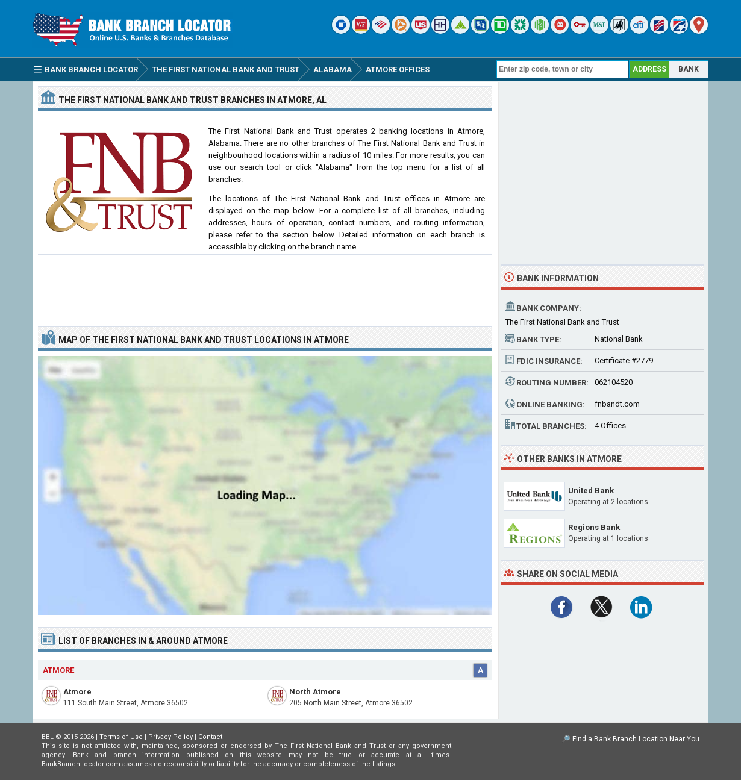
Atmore (77, 691)
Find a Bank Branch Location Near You (635, 739)
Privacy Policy (170, 737)
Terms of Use (121, 737)
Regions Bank (594, 527)
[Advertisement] (265, 285)
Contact (210, 737)
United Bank (591, 490)
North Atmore (315, 691)
